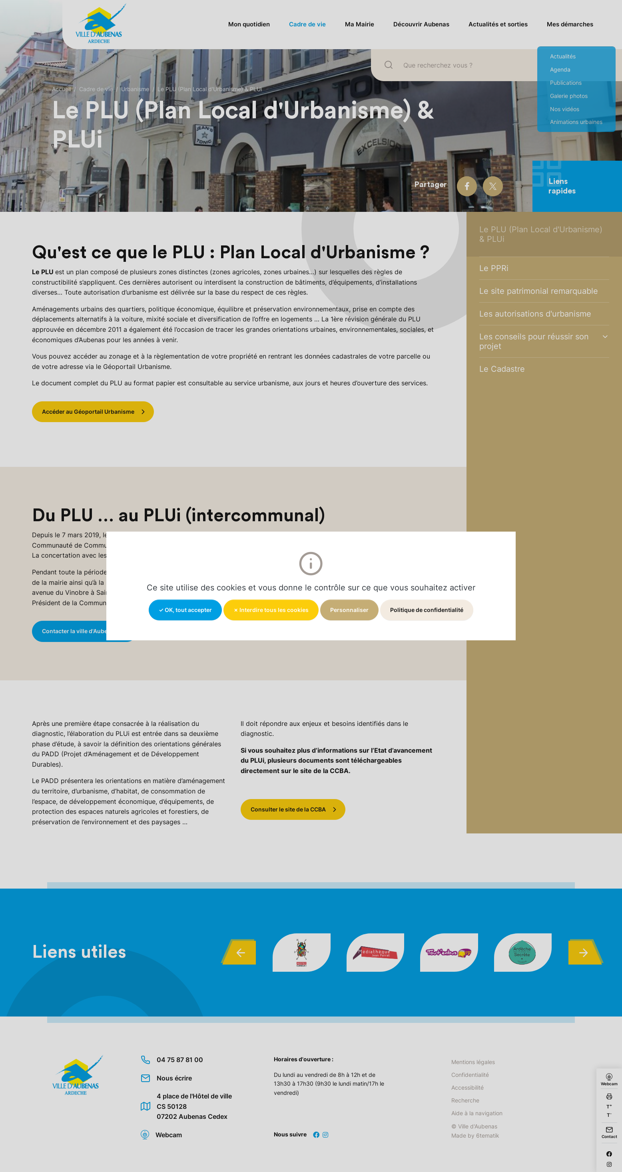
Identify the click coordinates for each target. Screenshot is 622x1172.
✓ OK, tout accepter (185, 609)
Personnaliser (349, 609)
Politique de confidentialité (426, 609)
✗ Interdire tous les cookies (271, 609)
